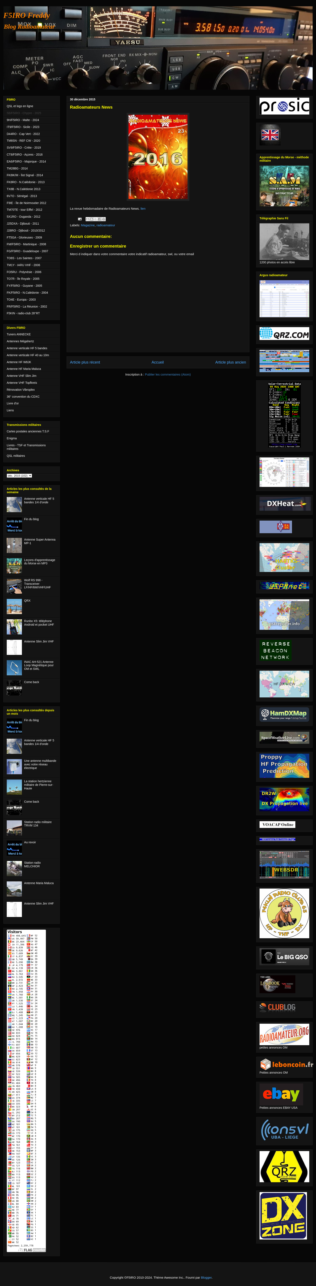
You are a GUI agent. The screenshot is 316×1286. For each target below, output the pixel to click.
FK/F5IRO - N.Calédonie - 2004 (27, 292)
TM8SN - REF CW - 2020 (23, 140)
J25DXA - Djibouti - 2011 (23, 223)
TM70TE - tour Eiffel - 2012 (24, 209)
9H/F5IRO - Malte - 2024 (23, 120)
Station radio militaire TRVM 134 (38, 823)
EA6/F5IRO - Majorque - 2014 (26, 161)
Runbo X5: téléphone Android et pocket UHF (39, 622)
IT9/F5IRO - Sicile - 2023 (23, 127)
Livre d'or (13, 403)
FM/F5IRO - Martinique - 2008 (26, 244)
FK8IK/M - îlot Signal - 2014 (25, 175)
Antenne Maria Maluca (39, 883)
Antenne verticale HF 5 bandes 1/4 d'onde (39, 500)
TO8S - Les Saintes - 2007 (24, 258)
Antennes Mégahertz (20, 341)
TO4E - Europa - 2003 (21, 299)
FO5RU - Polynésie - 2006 (24, 272)
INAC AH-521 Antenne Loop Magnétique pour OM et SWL (39, 665)
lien (143, 208)
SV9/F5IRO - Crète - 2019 (24, 147)
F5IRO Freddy (26, 15)
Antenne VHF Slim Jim (21, 375)
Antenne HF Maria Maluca (24, 368)
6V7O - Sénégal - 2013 (22, 196)
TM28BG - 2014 (17, 168)
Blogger (206, 1277)
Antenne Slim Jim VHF (39, 641)
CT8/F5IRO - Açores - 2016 (25, 154)
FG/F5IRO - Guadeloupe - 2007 (27, 251)
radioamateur (105, 225)
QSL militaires (16, 455)
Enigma (12, 438)
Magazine (88, 225)
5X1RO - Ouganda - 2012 (23, 216)
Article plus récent (85, 362)
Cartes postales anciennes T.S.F (28, 431)
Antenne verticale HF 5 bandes (27, 348)
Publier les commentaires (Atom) (168, 374)
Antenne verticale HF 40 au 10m (28, 355)
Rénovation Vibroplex (21, 389)
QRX (27, 600)
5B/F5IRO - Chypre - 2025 (24, 113)
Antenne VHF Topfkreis (22, 382)
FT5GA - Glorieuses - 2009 (24, 237)
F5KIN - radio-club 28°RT (23, 313)
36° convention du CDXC (23, 396)
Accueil (157, 362)
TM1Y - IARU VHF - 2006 (23, 265)
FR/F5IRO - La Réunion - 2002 (27, 306)
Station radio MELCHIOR (32, 864)
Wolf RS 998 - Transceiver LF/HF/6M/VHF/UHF (37, 583)
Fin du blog (31, 519)
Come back (31, 682)
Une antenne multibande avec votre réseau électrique (40, 764)
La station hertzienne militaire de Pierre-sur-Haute (38, 785)
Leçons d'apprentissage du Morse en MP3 (39, 561)
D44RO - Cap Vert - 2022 (23, 134)
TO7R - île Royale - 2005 (23, 278)
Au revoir (30, 842)
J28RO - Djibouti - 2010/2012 (26, 230)
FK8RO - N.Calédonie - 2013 (26, 182)
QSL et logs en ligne (20, 106)
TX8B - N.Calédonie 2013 (23, 189)
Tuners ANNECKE (19, 334)
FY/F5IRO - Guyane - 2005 (24, 285)
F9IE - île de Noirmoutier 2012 (26, 203)
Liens (10, 410)
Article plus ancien (230, 362)
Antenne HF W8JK (19, 362)
